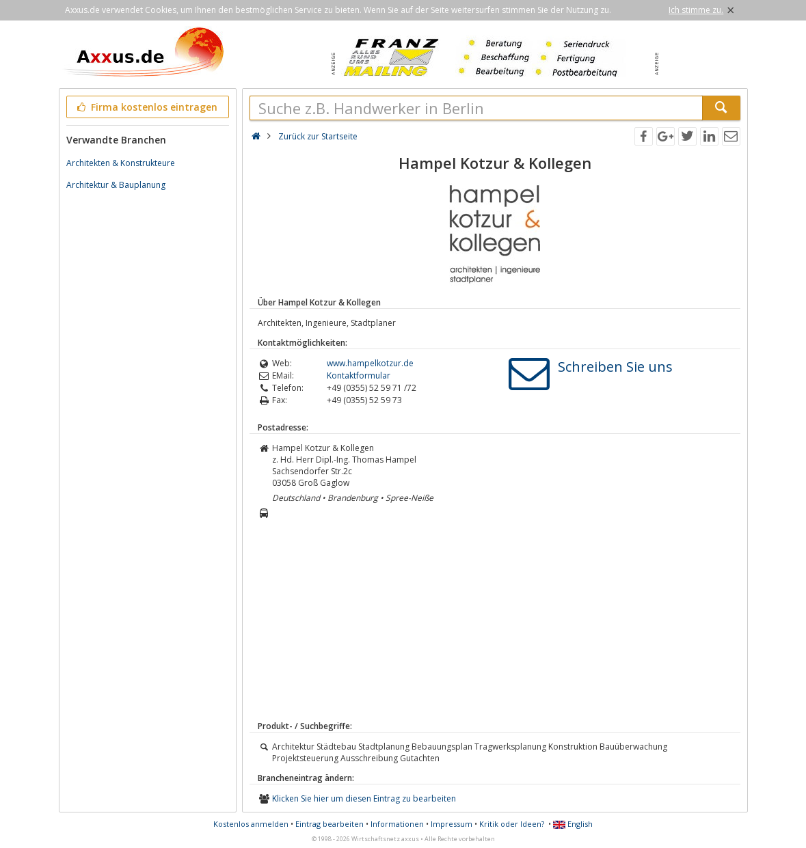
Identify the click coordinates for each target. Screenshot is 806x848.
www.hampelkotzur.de (370, 363)
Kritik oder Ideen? (511, 824)
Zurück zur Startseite (318, 136)
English (573, 824)
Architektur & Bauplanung (115, 185)
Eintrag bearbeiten (329, 824)
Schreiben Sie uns (615, 366)
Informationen (397, 824)
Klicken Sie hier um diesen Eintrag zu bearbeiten (364, 798)
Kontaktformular (358, 375)
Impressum (451, 824)
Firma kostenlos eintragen (146, 106)
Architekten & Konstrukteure (120, 163)
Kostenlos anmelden (250, 824)
